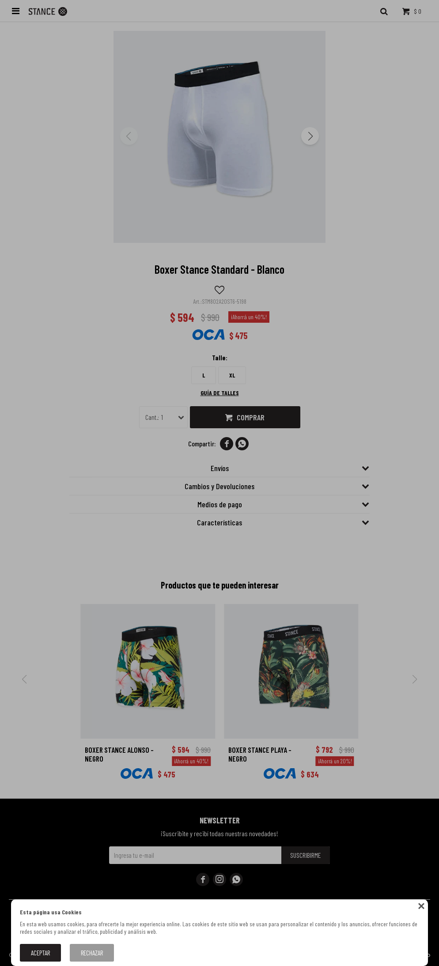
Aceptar (40, 953)
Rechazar (92, 953)
